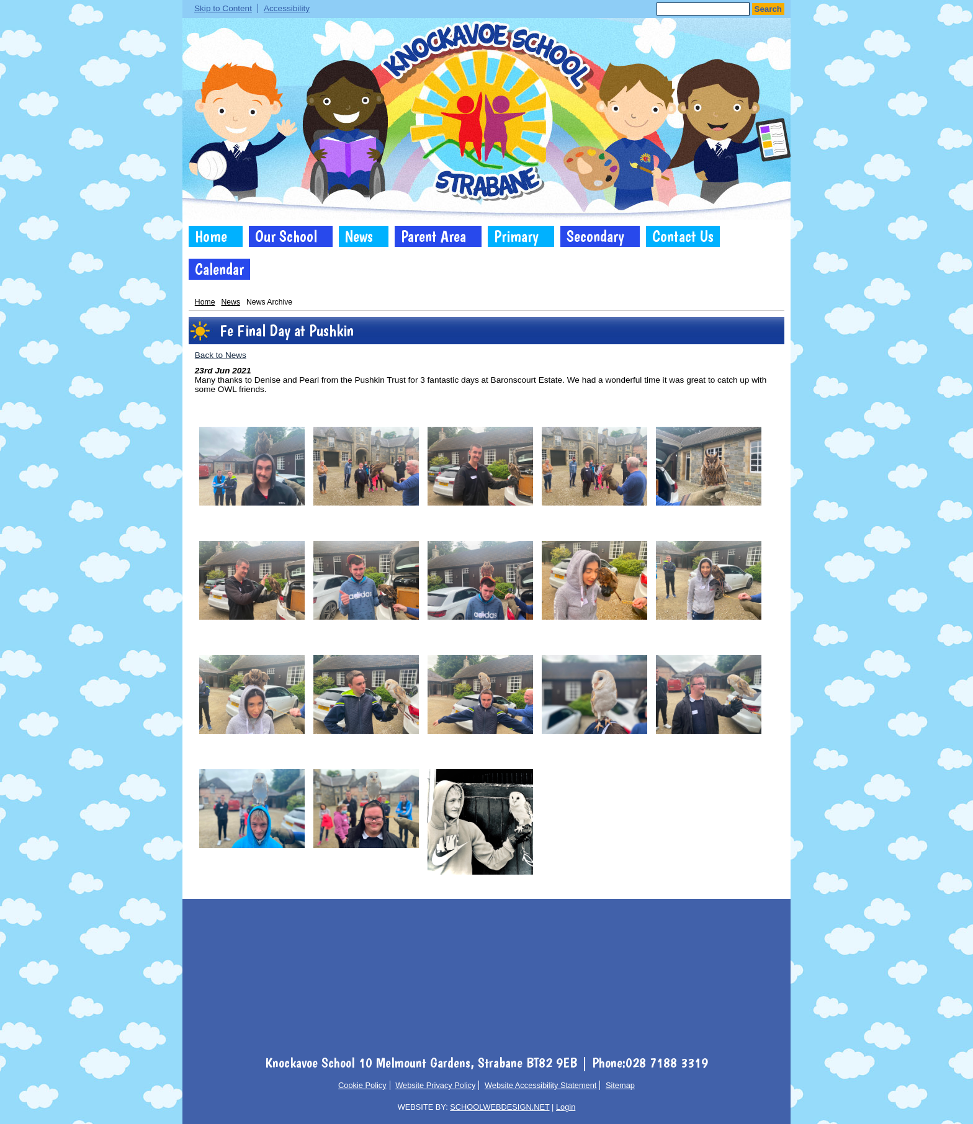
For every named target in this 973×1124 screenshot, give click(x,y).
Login (565, 1107)
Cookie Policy (362, 1085)
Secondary (595, 236)
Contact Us (683, 236)
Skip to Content (223, 8)
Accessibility (287, 8)
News (359, 236)
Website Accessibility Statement (540, 1085)
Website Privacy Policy (435, 1085)
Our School (286, 236)
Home (211, 236)
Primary (516, 236)
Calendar (219, 269)
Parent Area (433, 236)
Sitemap (620, 1085)
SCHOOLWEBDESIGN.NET (499, 1107)
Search (768, 9)
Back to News (220, 355)
